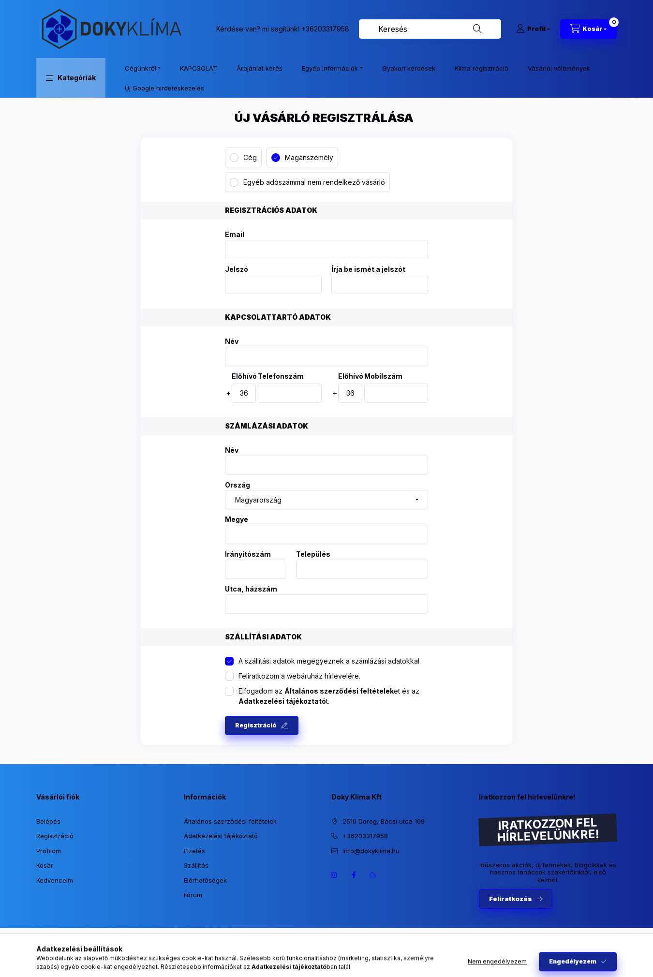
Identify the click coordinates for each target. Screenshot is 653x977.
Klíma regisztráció (481, 68)
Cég (250, 157)
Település (313, 554)
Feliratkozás (510, 899)
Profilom (48, 851)
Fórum (193, 895)
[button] (70, 78)
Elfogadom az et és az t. (328, 696)
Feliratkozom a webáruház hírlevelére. (299, 676)
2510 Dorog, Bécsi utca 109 (383, 821)
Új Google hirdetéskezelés (164, 88)
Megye (236, 519)
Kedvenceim (54, 880)
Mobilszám (383, 376)
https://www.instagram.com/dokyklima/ (334, 875)
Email (234, 234)
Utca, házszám (251, 589)
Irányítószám (248, 554)
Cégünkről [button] (140, 68)
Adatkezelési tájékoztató (221, 836)
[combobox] (430, 29)
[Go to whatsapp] (630, 949)
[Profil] (533, 29)
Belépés (48, 821)
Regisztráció (256, 725)
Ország (237, 485)
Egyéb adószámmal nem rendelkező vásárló (314, 182)
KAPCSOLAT (198, 68)
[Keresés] (477, 29)
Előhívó (244, 376)
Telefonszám (281, 376)
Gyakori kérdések (408, 68)
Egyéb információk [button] (330, 68)
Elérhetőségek (205, 880)
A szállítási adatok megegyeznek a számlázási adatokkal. (329, 661)
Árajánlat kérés (259, 68)
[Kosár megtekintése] (588, 29)
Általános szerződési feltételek (230, 821)
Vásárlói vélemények (559, 68)
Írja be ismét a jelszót (368, 269)
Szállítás (196, 865)
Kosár (44, 865)
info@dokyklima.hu (371, 851)
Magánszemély (309, 157)
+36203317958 (325, 29)
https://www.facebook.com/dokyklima (353, 875)
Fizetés (194, 851)
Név (231, 341)
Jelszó (236, 269)
